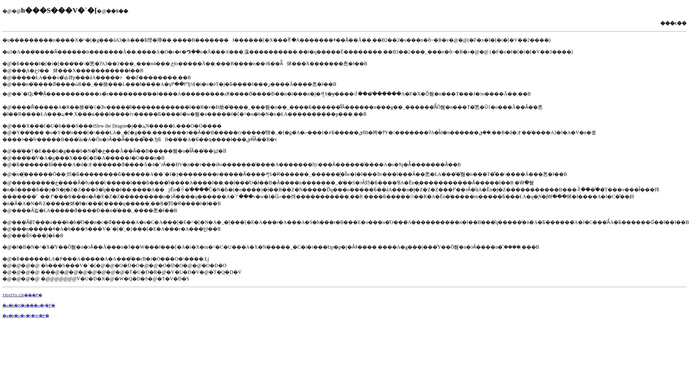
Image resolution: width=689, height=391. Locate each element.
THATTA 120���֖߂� (22, 295)
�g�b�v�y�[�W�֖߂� (25, 315)
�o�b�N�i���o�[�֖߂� (28, 305)
